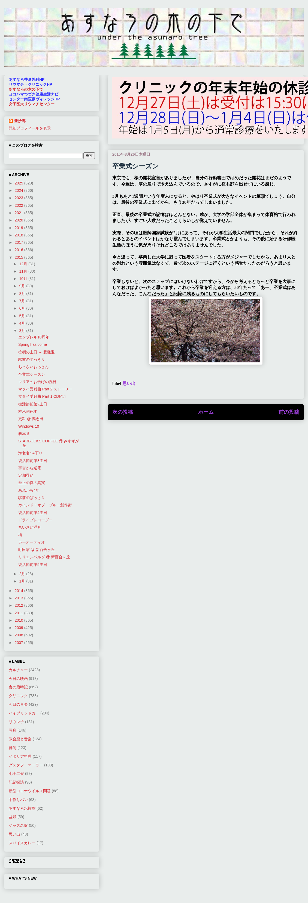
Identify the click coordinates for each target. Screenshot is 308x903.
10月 (23, 278)
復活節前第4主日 (32, 512)
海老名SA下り (30, 453)
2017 (19, 242)
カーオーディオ (31, 542)
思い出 (128, 383)
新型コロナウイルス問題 (30, 791)
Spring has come (32, 344)
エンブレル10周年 (33, 337)
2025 (19, 183)
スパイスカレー (22, 843)
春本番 (24, 434)
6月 (22, 308)
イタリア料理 (20, 756)
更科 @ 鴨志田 (30, 419)
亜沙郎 (20, 121)
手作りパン (18, 799)
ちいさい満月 (29, 527)
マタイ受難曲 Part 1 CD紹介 (42, 396)
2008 (19, 635)
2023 (19, 198)
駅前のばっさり (31, 497)
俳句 (12, 747)
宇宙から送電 (29, 468)
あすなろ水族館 (22, 808)
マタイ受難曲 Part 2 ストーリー (45, 389)
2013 (19, 598)
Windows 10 (28, 426)
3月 (22, 330)
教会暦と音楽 (20, 739)
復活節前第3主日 (32, 460)
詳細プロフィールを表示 (30, 128)
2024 (19, 190)
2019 (19, 228)
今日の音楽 (18, 704)
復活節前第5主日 (32, 564)
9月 (22, 286)
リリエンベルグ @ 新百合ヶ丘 (44, 557)
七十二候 (16, 773)
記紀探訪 (16, 782)
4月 (22, 323)
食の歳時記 (18, 687)
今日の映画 (18, 678)
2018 (19, 235)
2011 (19, 613)
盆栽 (12, 817)
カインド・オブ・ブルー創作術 (45, 505)
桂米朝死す (27, 411)
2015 (19, 257)
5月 (22, 316)
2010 (19, 620)
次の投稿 (122, 412)
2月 (22, 574)
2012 (19, 605)
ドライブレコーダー (35, 520)
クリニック (18, 696)
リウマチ (16, 722)
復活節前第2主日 (32, 404)
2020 (19, 220)
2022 (19, 205)
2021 (19, 213)
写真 (12, 730)
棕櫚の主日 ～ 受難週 (36, 352)
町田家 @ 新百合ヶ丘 (36, 549)
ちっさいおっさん (33, 367)
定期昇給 (26, 475)
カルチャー (18, 670)
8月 (22, 293)
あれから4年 (29, 490)
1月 (22, 581)
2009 (19, 627)
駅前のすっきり (31, 359)
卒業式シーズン (31, 374)
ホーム (206, 412)
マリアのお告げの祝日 (37, 382)
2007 (19, 642)
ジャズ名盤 (18, 825)
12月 (23, 264)
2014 (19, 590)
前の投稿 (289, 412)
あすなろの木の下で (26, 89)
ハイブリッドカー (24, 713)
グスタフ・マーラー (26, 765)
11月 (23, 271)
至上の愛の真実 (31, 482)
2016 (19, 250)
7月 (22, 301)
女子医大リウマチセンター (32, 104)
